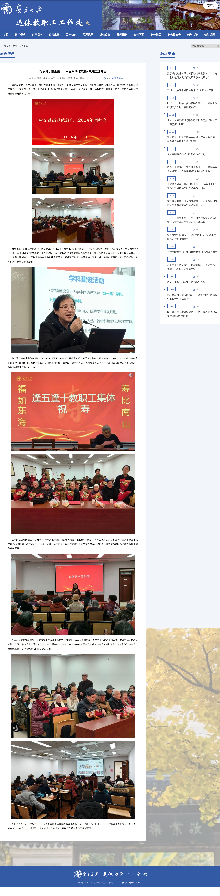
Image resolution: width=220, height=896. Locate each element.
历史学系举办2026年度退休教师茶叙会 (187, 282)
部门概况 (20, 34)
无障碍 (210, 5)
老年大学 (192, 34)
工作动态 (71, 34)
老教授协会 (174, 34)
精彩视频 (209, 34)
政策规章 (54, 34)
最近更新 (23, 46)
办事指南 (37, 34)
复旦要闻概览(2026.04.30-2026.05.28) (186, 154)
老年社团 (156, 34)
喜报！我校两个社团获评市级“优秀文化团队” (191, 90)
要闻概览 (122, 34)
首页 (5, 34)
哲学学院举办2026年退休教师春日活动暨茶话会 (192, 252)
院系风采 (88, 34)
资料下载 (139, 34)
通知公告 (105, 34)
